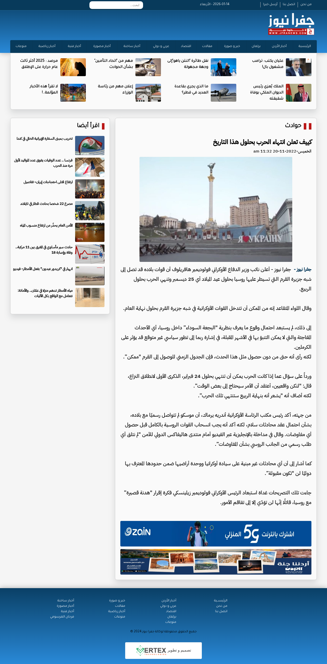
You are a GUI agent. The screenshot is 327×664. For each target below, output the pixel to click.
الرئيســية (220, 601)
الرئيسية (305, 46)
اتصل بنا (289, 4)
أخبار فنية (74, 46)
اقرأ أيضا (88, 126)
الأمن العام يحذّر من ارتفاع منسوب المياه (46, 225)
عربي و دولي (161, 46)
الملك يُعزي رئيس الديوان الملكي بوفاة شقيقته (266, 93)
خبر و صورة (232, 46)
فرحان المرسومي (62, 617)
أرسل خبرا (270, 4)
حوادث (293, 126)
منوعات (21, 46)
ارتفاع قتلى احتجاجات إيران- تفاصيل (48, 182)
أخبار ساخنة (132, 46)
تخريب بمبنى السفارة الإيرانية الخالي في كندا (45, 138)
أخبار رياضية (47, 46)
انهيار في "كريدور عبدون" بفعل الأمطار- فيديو (43, 269)
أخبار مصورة (102, 46)
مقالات (207, 46)
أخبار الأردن (279, 46)
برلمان (256, 46)
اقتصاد (186, 46)
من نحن (306, 4)
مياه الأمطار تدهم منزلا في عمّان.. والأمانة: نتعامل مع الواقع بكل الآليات (45, 293)
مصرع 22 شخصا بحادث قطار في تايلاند (46, 203)
